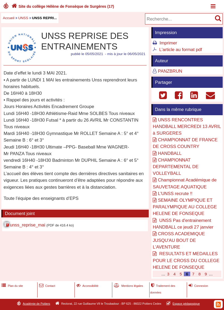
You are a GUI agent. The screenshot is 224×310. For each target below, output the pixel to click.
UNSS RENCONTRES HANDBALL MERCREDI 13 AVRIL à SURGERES (187, 126)
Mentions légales (128, 285)
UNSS (23, 18)
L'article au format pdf (180, 49)
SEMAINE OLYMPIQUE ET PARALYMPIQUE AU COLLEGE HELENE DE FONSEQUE (185, 207)
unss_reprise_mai (27, 225)
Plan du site (12, 285)
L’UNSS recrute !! (175, 193)
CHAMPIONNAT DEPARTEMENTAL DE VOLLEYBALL (175, 167)
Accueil (8, 18)
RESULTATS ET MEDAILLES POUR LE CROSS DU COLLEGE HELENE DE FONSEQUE (186, 260)
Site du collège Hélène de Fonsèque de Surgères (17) (62, 6)
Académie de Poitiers (36, 303)
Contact (46, 285)
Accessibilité (86, 285)
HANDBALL (170, 153)
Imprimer (168, 43)
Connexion (198, 285)
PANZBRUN (170, 71)
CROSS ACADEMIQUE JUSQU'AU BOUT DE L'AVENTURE (179, 240)
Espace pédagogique (186, 303)
